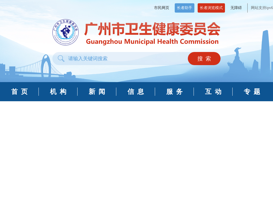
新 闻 (97, 91)
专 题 (252, 91)
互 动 (213, 91)
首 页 (19, 91)
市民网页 (161, 8)
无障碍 (236, 8)
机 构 (58, 91)
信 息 (135, 91)
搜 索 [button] (204, 59)
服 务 (174, 91)
